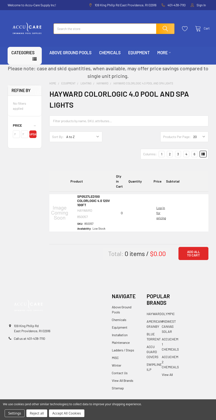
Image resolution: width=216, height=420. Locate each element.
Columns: (150, 158)
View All (167, 379)
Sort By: (58, 141)
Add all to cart (193, 257)
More (164, 56)
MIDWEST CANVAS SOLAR (169, 330)
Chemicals (110, 56)
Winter (116, 369)
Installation (120, 339)
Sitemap (118, 392)
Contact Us (120, 377)
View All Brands (122, 384)
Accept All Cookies (66, 413)
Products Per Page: (177, 141)
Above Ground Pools (70, 56)
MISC (115, 362)
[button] (24, 129)
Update (33, 138)
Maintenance (121, 346)
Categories (23, 56)
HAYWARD (154, 318)
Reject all (37, 413)
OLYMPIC (168, 318)
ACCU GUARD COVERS (152, 356)
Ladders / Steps (123, 354)
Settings (14, 413)
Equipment (139, 56)
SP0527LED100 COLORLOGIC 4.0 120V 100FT (93, 204)
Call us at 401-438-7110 (29, 342)
